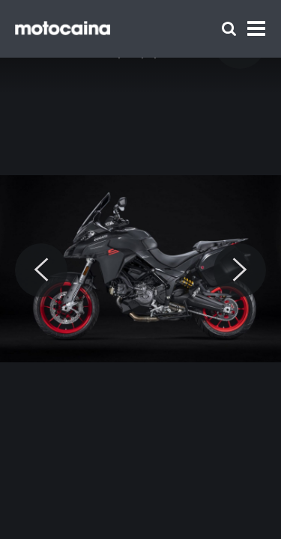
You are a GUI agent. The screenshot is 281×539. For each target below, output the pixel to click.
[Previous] (41, 270)
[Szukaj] (229, 29)
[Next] (240, 270)
